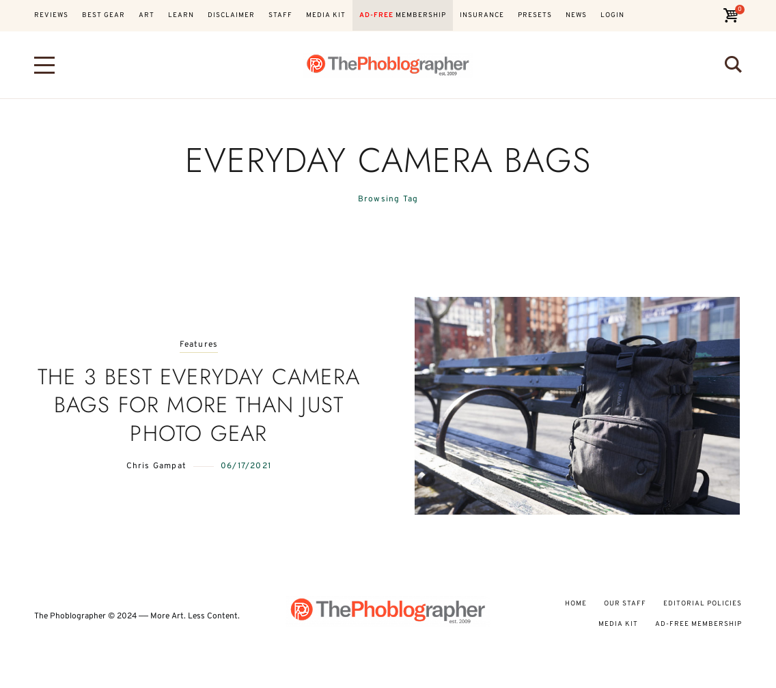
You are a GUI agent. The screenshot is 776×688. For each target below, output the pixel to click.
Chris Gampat (156, 466)
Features (199, 345)
